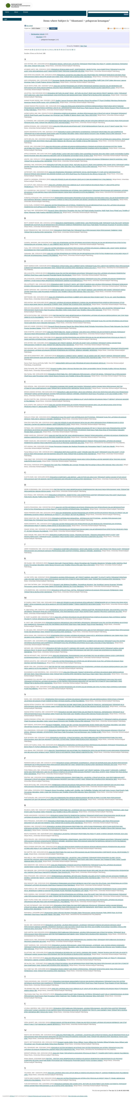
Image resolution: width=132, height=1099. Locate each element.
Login (5, 19)
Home (7, 12)
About (16, 12)
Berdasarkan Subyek (37, 34)
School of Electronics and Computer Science (39, 1096)
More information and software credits (77, 1096)
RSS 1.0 (118, 28)
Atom (111, 28)
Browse (25, 12)
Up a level (29, 25)
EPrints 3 (12, 1096)
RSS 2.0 (126, 28)
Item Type (84, 46)
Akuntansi (39, 37)
